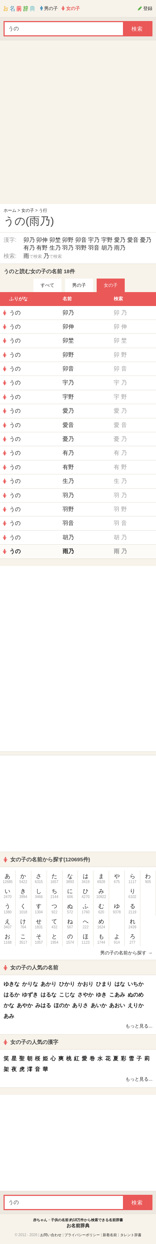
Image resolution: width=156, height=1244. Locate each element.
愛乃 (119, 240)
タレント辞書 (130, 1235)
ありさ (80, 1005)
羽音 (93, 248)
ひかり (67, 984)
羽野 (81, 248)
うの (15, 313)
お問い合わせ (50, 1235)
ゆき (101, 994)
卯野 (68, 240)
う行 (43, 210)
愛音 (133, 240)
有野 (42, 248)
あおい (117, 1005)
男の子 (79, 285)
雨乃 (119, 248)
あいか (99, 1005)
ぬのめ (136, 994)
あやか (25, 1005)
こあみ (117, 994)
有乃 (29, 248)
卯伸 (42, 240)
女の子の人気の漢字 (31, 1042)
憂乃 (145, 240)
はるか (12, 994)
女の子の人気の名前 (31, 967)
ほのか (62, 1005)
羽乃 (68, 248)
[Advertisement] (76, 123)
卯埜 (55, 240)
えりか (136, 1005)
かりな (30, 984)
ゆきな (12, 984)
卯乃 (29, 240)
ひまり (104, 984)
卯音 (81, 240)
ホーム (10, 210)
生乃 (55, 248)
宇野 (107, 240)
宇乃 (93, 240)
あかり (49, 984)
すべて (47, 285)
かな (9, 1005)
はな (119, 984)
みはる (43, 1005)
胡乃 (107, 248)
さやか (85, 994)
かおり (85, 984)
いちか (136, 984)
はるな (49, 994)
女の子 (27, 210)
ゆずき (30, 994)
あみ (9, 1016)
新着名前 (110, 1235)
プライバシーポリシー (82, 1235)
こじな (67, 994)
